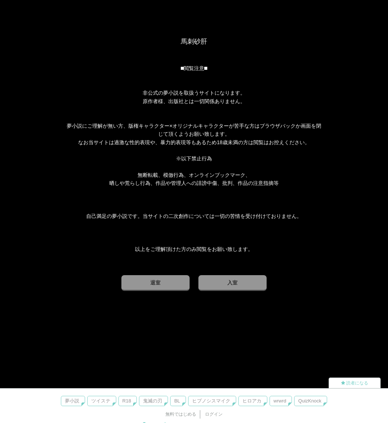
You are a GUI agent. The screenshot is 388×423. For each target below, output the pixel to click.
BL (177, 401)
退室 (155, 282)
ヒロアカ (251, 401)
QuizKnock (309, 401)
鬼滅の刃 (152, 401)
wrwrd (280, 401)
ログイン (214, 414)
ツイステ (100, 401)
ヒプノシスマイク (211, 401)
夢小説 (72, 401)
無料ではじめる (180, 414)
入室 (232, 282)
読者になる (354, 383)
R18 (126, 401)
